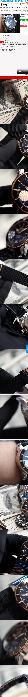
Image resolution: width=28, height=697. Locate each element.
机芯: (4, 40)
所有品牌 (4, 7)
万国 (12, 7)
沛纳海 (17, 7)
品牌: (4, 35)
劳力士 (14, 7)
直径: (4, 38)
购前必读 (6, 42)
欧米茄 (10, 7)
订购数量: (21, 22)
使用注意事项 (11, 42)
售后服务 (16, 42)
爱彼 (19, 7)
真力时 (22, 7)
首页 (1, 7)
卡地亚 (7, 7)
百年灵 (9, 10)
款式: (4, 37)
